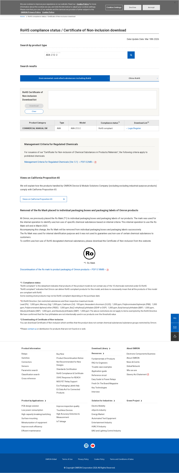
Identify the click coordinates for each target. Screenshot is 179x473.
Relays (24, 354)
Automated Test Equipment (104, 418)
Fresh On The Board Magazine (105, 383)
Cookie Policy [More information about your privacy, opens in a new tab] (48, 10)
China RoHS (134, 78)
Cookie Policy (99, 459)
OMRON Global (51, 459)
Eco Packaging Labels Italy (68, 386)
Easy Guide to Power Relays (104, 379)
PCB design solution (30, 406)
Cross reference (29, 378)
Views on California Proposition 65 (37, 199)
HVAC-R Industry (99, 426)
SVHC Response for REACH (68, 377)
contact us (32, 329)
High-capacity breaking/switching (36, 414)
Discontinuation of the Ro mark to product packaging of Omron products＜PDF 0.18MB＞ (63, 269)
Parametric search (30, 370)
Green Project (133, 401)
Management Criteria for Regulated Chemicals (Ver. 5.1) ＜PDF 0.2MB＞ (59, 162)
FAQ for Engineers (99, 363)
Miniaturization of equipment (34, 422)
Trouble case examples (102, 367)
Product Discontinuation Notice (70, 358)
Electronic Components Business (141, 354)
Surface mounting (29, 418)
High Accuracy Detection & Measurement (68, 415)
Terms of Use (67, 459)
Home (22, 16)
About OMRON (133, 358)
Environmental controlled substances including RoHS (65, 78)
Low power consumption (32, 410)
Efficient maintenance (31, 431)
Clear (34, 111)
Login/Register (134, 128)
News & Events (133, 362)
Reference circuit (99, 375)
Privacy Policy (83, 459)
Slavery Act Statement (137, 374)
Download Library (100, 348)
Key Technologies (99, 388)
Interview (96, 392)
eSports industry (99, 410)
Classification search (31, 374)
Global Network (133, 366)
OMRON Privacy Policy (31, 10)
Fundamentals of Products (103, 359)
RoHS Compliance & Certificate (70, 373)
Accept (151, 6)
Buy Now (60, 354)
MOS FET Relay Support (67, 381)
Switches (26, 358)
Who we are (132, 370)
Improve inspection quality (68, 406)
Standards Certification (67, 369)
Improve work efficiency (32, 426)
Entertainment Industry (102, 422)
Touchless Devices (65, 410)
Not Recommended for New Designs (69, 363)
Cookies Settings (114, 6)
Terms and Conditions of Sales (122, 459)
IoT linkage (61, 421)
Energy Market (98, 414)
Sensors (25, 366)
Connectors (27, 362)
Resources (97, 353)
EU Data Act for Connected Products (68, 391)
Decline (132, 6)
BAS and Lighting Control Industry (106, 431)
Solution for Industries (102, 401)
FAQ (174, 318)
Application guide (99, 371)
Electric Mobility (98, 406)
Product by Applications (33, 401)
